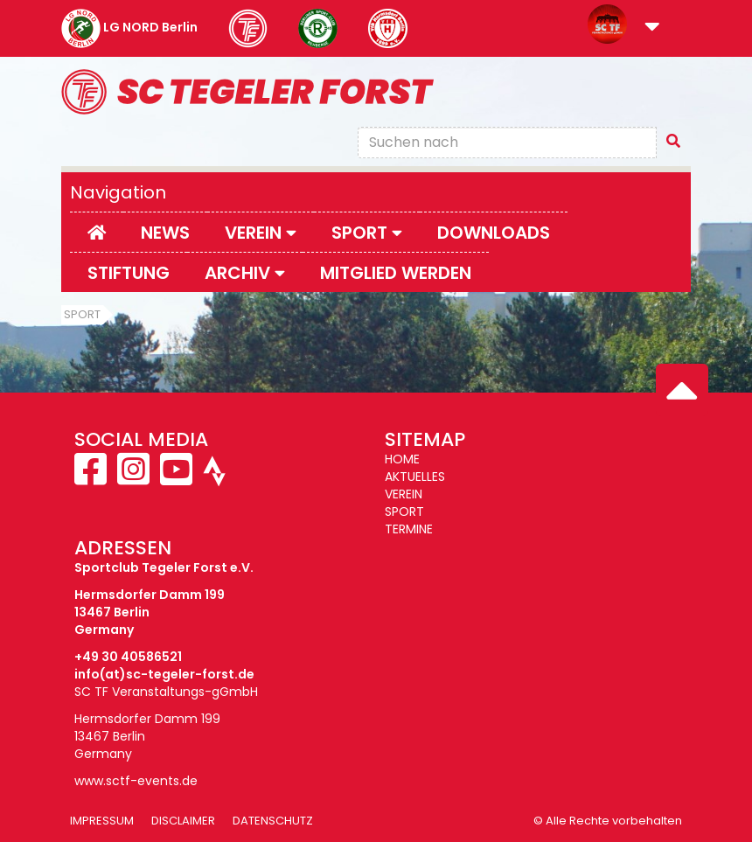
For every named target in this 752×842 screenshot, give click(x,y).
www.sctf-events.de (136, 781)
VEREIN (403, 494)
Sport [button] (366, 232)
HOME (402, 459)
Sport (82, 314)
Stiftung (128, 273)
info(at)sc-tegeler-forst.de (164, 674)
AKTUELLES (415, 476)
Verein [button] (260, 232)
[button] (652, 28)
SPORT (404, 511)
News (165, 232)
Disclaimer (183, 820)
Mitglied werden (395, 273)
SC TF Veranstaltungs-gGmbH (166, 691)
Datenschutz (273, 820)
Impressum (102, 820)
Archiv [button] (245, 273)
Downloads (493, 232)
